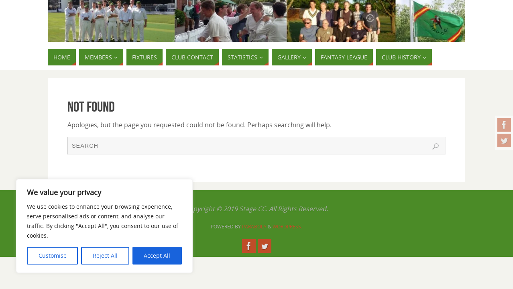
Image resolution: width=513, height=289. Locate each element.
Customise (53, 255)
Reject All (105, 255)
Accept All (157, 255)
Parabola (254, 226)
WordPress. (287, 226)
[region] (104, 226)
